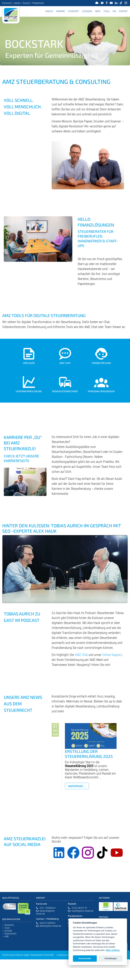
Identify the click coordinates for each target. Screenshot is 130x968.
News (97, 11)
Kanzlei (49, 11)
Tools (106, 11)
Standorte (73, 11)
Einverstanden (85, 958)
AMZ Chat (81, 655)
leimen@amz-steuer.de (50, 925)
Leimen (17, 3)
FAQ (114, 11)
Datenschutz (10, 933)
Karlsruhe (6, 3)
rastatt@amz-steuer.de (82, 910)
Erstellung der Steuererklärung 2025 (89, 754)
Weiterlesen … (78, 786)
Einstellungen (111, 958)
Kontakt (123, 11)
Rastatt (26, 3)
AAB (7, 936)
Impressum (63, 955)
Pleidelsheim (38, 3)
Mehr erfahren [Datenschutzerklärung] (113, 950)
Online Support (112, 655)
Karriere (60, 11)
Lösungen (87, 11)
